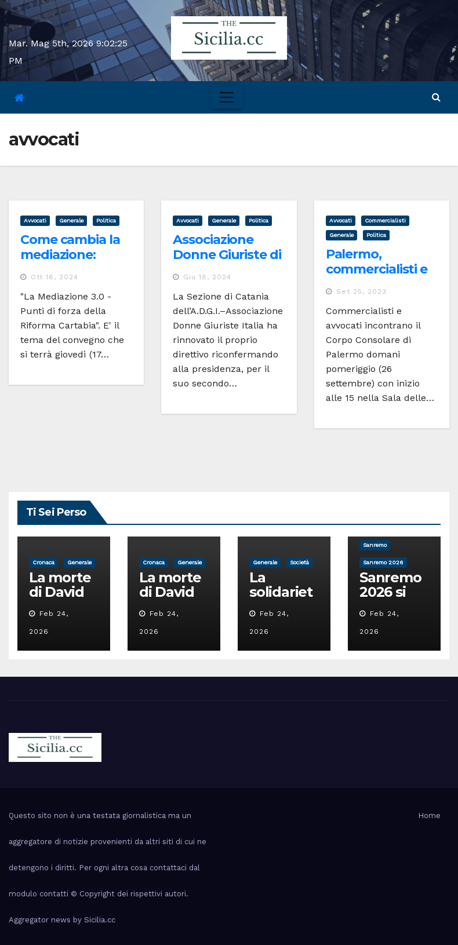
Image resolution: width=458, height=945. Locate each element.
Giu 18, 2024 (207, 277)
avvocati (35, 220)
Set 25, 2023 (361, 291)
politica (106, 220)
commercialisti (385, 220)
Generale (71, 220)
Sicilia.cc (99, 919)
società (299, 562)
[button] (436, 97)
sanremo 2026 (383, 562)
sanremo (375, 545)
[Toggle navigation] (226, 97)
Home (429, 815)
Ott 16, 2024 (54, 277)
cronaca (43, 562)
